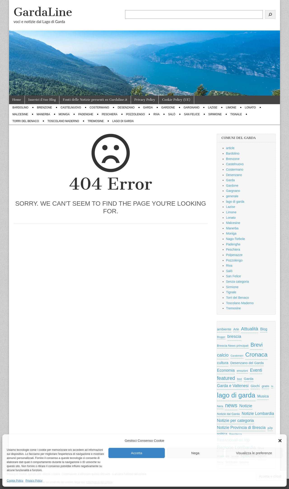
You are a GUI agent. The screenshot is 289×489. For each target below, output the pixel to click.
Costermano (99, 107)
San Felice (192, 114)
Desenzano (126, 107)
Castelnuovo (71, 107)
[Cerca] (270, 14)
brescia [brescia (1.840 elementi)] (234, 336)
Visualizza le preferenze (254, 453)
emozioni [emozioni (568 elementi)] (242, 370)
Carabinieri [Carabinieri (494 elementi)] (237, 355)
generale (232, 196)
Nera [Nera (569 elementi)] (220, 406)
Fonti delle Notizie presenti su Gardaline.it (95, 100)
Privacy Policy (34, 480)
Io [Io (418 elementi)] (272, 386)
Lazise (212, 107)
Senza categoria (237, 281)
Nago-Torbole (235, 239)
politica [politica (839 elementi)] (222, 434)
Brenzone (44, 107)
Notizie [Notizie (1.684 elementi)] (245, 405)
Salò (171, 114)
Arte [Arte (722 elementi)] (236, 329)
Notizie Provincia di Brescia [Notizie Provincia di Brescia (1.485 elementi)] (241, 427)
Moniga (64, 114)
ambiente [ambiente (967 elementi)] (224, 329)
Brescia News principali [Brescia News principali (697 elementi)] (233, 345)
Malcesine (20, 114)
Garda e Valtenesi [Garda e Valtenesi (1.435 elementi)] (233, 385)
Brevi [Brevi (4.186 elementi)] (256, 345)
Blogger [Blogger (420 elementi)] (221, 337)
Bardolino (20, 107)
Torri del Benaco (25, 121)
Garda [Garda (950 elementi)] (249, 379)
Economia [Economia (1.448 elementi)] (226, 370)
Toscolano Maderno (63, 121)
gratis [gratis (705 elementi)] (265, 386)
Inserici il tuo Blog (42, 100)
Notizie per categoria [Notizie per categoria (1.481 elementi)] (235, 420)
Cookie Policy (15, 480)
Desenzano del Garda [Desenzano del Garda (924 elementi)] (247, 363)
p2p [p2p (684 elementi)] (270, 428)
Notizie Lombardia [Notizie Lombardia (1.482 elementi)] (258, 413)
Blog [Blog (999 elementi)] (263, 329)
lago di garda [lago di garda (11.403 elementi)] (236, 395)
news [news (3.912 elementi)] (231, 405)
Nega (195, 453)
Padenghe (85, 114)
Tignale (236, 114)
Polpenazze (234, 255)
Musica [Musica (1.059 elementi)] (263, 396)
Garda (148, 107)
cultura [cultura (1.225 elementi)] (222, 363)
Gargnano (191, 107)
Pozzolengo (135, 114)
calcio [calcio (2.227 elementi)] (222, 355)
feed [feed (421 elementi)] (239, 379)
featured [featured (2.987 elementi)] (226, 378)
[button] (280, 440)
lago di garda (123, 121)
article (230, 148)
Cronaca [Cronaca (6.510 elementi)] (256, 354)
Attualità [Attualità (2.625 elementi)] (249, 328)
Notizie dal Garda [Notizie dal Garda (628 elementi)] (228, 414)
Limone (231, 107)
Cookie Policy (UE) (176, 100)
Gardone (168, 107)
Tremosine (96, 121)
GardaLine (43, 12)
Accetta (136, 453)
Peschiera (109, 114)
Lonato (250, 107)
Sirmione (215, 114)
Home (16, 100)
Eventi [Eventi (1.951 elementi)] (256, 370)
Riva (157, 114)
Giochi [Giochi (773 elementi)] (255, 386)
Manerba (43, 114)
